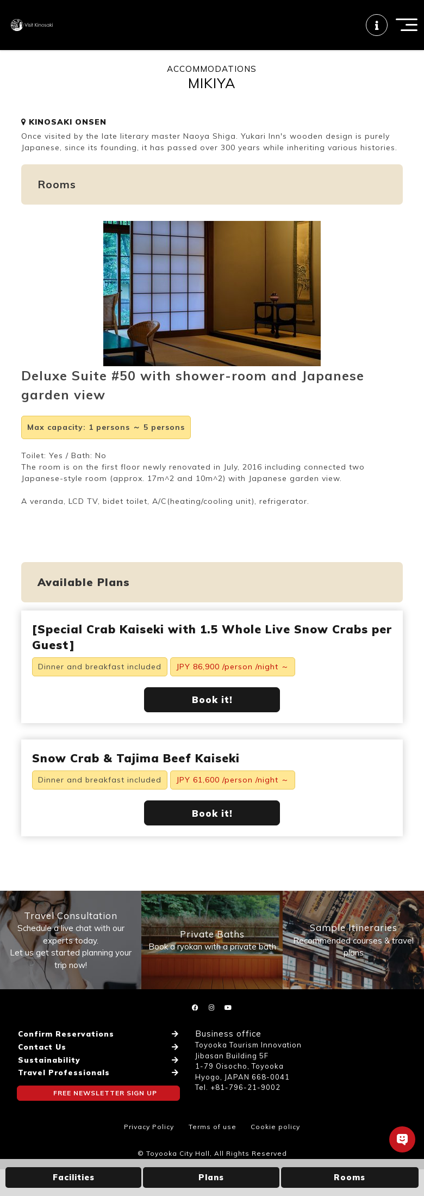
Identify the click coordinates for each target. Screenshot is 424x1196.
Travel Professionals (62, 1091)
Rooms (349, 1177)
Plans (211, 1177)
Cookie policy (275, 1153)
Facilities (73, 1177)
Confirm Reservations (64, 1059)
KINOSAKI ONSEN (64, 137)
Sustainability (47, 1080)
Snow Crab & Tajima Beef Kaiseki (136, 774)
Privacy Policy (149, 1153)
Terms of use (212, 1153)
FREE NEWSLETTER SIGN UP (105, 1110)
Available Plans (84, 597)
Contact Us (41, 1069)
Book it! (212, 715)
